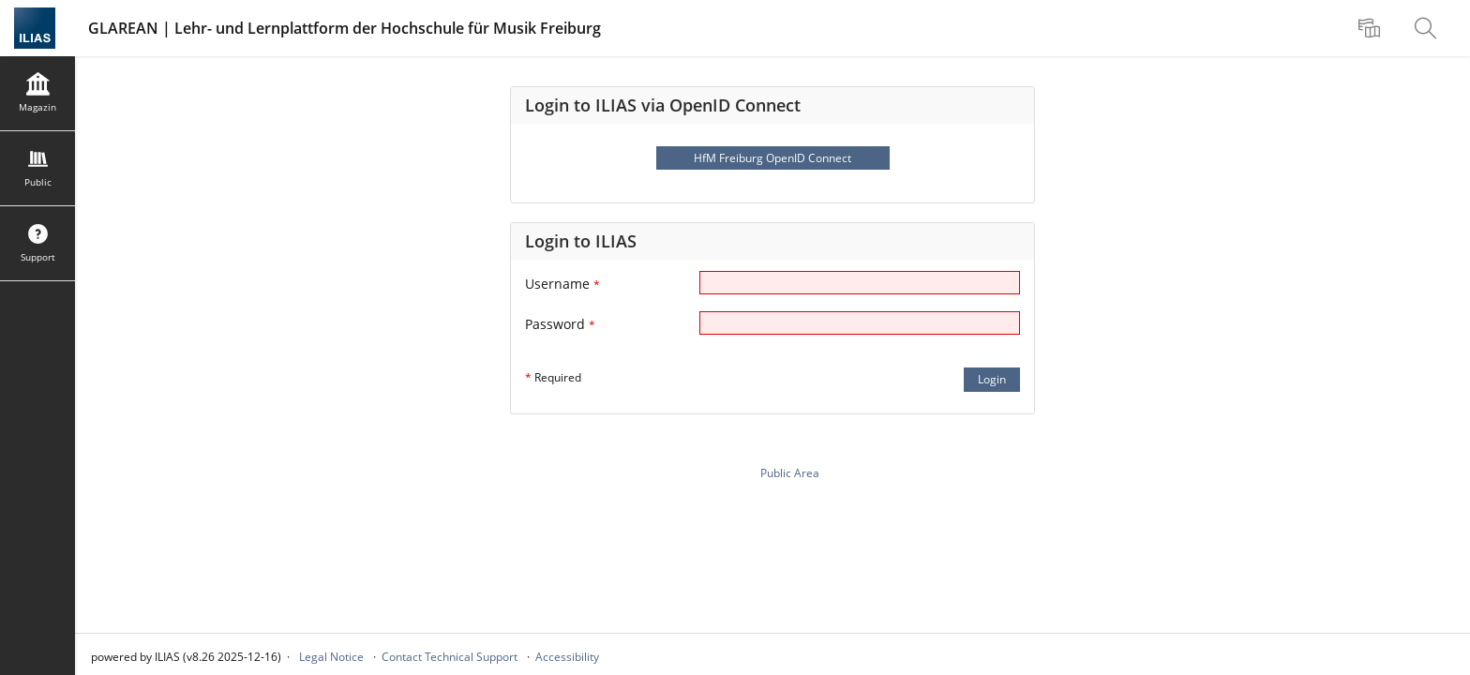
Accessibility (567, 657)
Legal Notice (331, 657)
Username (562, 283)
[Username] (859, 282)
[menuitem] (1371, 28)
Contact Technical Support (450, 657)
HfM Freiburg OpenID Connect (772, 158)
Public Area (789, 473)
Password (560, 324)
